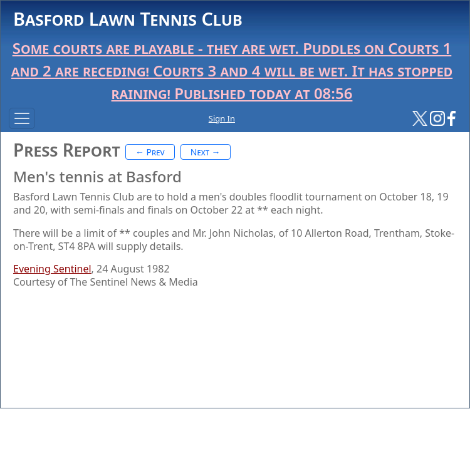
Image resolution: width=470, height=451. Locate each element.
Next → (206, 152)
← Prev (150, 152)
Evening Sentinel (52, 269)
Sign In (222, 118)
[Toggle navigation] (22, 118)
